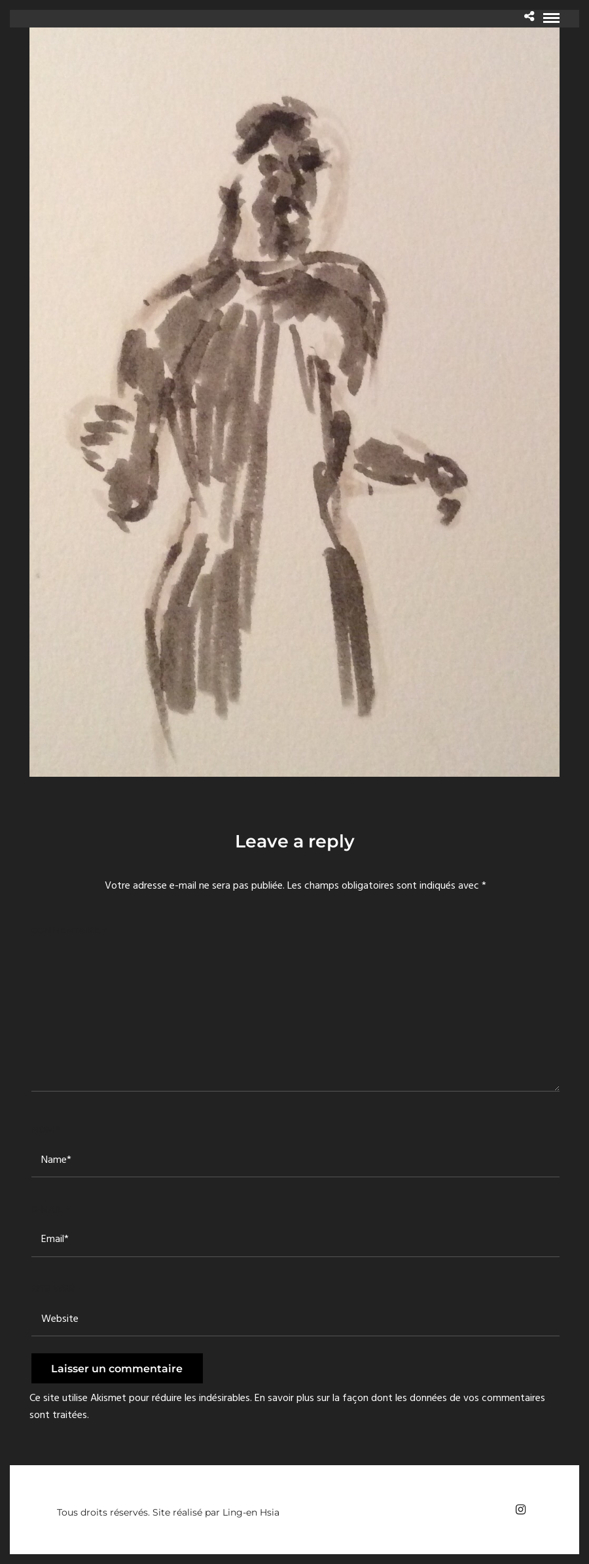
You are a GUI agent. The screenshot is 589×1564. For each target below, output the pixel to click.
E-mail (50, 1209)
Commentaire (68, 930)
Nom (45, 1129)
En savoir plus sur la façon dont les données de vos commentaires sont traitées (287, 1407)
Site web (53, 1288)
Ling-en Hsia (251, 1512)
